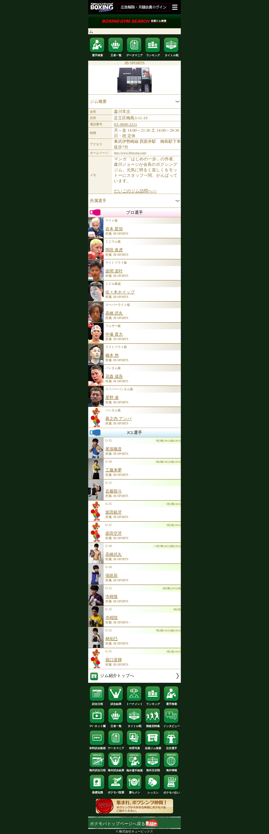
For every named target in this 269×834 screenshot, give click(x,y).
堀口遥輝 (113, 660)
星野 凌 (112, 397)
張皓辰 (111, 575)
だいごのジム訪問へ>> (135, 191)
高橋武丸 (113, 554)
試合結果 (116, 702)
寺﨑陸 (111, 617)
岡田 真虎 (114, 250)
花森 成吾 (114, 376)
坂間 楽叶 (114, 271)
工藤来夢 (113, 470)
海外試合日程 (97, 769)
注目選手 (171, 747)
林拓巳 (111, 639)
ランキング (153, 54)
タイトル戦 (171, 54)
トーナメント (134, 702)
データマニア (134, 54)
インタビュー (171, 725)
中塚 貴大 (114, 334)
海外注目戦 (153, 769)
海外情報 (171, 769)
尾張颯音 (113, 449)
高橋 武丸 (114, 313)
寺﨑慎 (111, 596)
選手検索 (97, 54)
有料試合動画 (97, 747)
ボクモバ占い (171, 791)
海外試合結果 (116, 769)
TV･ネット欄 (97, 725)
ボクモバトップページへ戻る (124, 823)
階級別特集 (153, 725)
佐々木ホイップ (120, 292)
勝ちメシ (134, 791)
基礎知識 (97, 791)
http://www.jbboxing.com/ (130, 153)
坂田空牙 (113, 533)
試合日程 (97, 702)
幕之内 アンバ (118, 418)
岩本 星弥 (114, 229)
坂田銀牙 (113, 512)
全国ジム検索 (153, 747)
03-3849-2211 (125, 124)
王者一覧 (116, 54)
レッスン (153, 791)
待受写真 (134, 747)
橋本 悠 (112, 355)
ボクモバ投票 (116, 791)
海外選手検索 (134, 769)
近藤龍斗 (113, 491)
